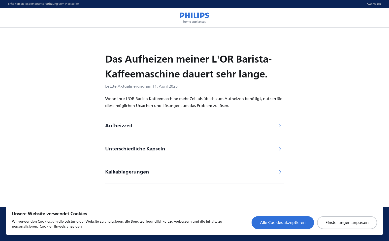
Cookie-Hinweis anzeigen (61, 226)
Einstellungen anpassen (347, 222)
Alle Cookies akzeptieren (283, 222)
